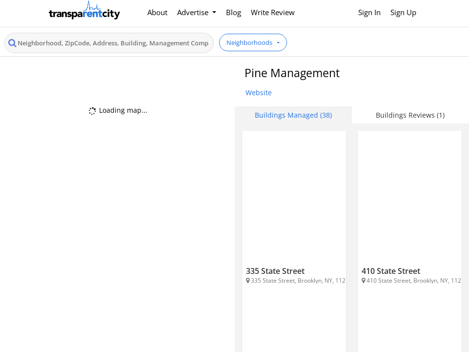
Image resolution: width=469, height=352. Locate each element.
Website (258, 92)
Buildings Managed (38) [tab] (293, 115)
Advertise (193, 12)
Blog (233, 12)
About (157, 12)
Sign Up (403, 12)
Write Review (273, 12)
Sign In (369, 12)
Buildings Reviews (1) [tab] (410, 115)
